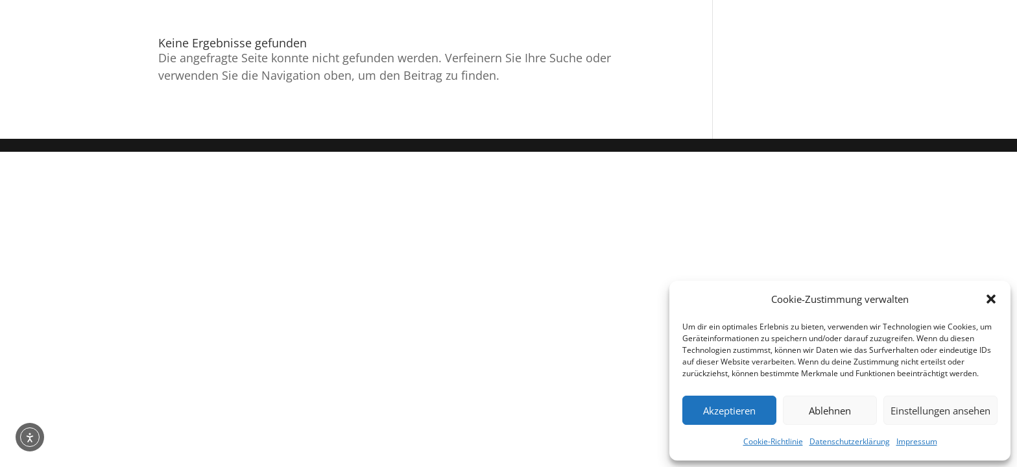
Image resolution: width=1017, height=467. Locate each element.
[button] (991, 299)
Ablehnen (830, 410)
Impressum (916, 441)
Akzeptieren (729, 410)
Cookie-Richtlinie (773, 441)
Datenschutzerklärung (849, 441)
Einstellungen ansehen (940, 410)
